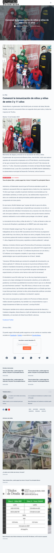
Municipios (31, 411)
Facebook (6, 320)
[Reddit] (23, 358)
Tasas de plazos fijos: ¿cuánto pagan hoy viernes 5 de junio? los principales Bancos (21, 480)
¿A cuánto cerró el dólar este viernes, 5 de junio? (17, 397)
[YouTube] (9, 409)
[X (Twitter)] (15, 358)
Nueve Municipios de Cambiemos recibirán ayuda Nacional (39, 402)
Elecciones (35, 409)
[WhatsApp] (31, 358)
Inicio (30, 409)
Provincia (37, 411)
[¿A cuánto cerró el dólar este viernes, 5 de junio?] (5, 397)
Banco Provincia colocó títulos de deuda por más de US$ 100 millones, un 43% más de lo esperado (25, 536)
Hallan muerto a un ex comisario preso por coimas (13, 402)
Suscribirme (27, 348)
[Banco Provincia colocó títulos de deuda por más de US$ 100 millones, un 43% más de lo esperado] (27, 509)
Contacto (44, 411)
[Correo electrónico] (47, 358)
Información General (35, 26)
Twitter (11, 320)
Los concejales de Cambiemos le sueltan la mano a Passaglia (39, 397)
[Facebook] (7, 358)
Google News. (36, 335)
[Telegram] (39, 358)
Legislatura (42, 409)
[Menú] (50, 2)
